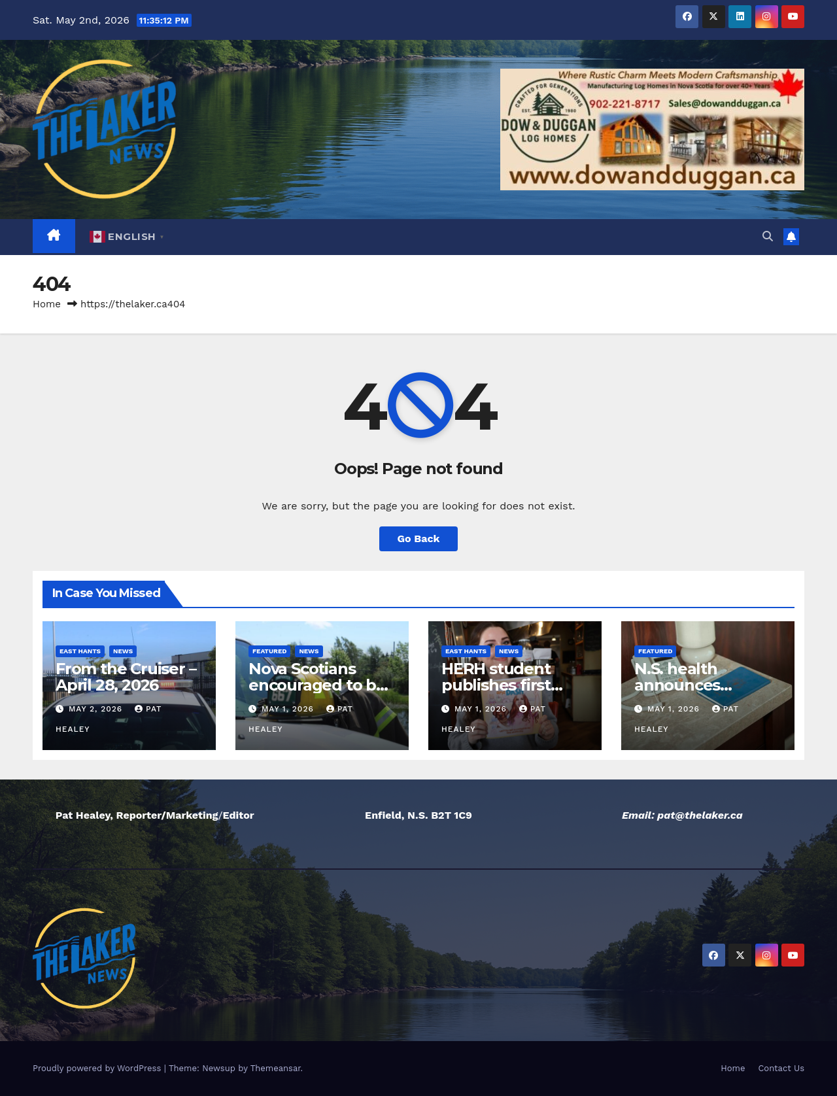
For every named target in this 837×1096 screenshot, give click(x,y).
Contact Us (781, 1068)
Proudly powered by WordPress (98, 1068)
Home (47, 304)
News (123, 651)
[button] (767, 236)
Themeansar (275, 1068)
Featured (269, 651)
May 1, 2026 (289, 708)
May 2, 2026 (97, 708)
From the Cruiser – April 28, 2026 (126, 676)
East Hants (80, 651)
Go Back (419, 538)
